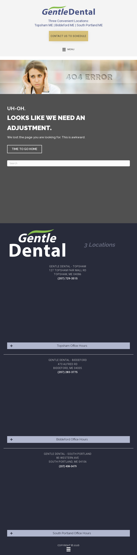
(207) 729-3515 (68, 278)
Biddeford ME (64, 25)
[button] (68, 36)
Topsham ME (43, 25)
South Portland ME (90, 25)
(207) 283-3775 (68, 372)
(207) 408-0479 (68, 466)
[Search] (68, 163)
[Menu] (68, 549)
